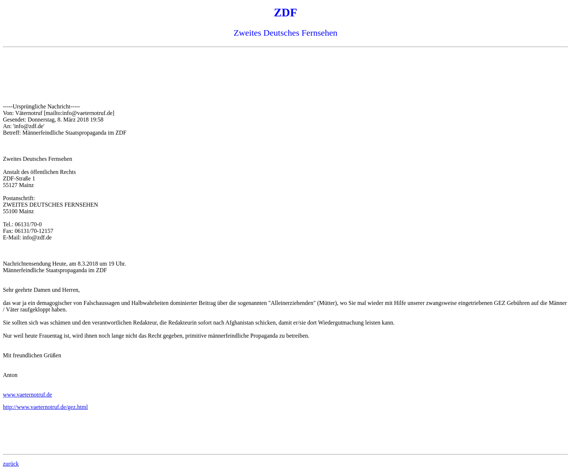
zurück (11, 464)
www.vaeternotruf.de (27, 394)
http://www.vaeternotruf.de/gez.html (45, 407)
